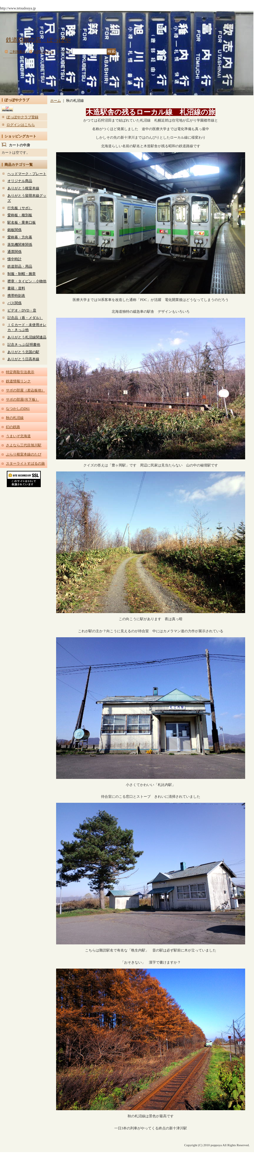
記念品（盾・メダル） (25, 318)
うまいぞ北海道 (18, 436)
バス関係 (14, 303)
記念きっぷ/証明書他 (23, 345)
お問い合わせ (43, 51)
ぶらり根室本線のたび (23, 454)
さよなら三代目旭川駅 (23, 445)
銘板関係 (14, 230)
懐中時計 (14, 259)
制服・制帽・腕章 (21, 274)
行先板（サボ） (19, 208)
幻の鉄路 (13, 427)
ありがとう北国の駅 (23, 352)
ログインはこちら (20, 125)
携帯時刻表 (16, 296)
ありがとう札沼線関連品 (26, 337)
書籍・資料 (16, 288)
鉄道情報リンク (18, 381)
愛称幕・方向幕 (19, 237)
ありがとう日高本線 (23, 359)
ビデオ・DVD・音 (21, 310)
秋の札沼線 (15, 418)
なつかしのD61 (18, 409)
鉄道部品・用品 (19, 266)
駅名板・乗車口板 (21, 222)
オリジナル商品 (19, 181)
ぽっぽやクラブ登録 (22, 117)
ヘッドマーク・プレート (26, 174)
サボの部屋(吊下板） (22, 399)
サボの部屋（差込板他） (25, 390)
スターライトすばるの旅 (25, 463)
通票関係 (14, 252)
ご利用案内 (17, 51)
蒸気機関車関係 (19, 245)
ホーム (55, 101)
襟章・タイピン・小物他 (26, 281)
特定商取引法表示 (20, 372)
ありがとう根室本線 (23, 188)
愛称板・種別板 (19, 215)
